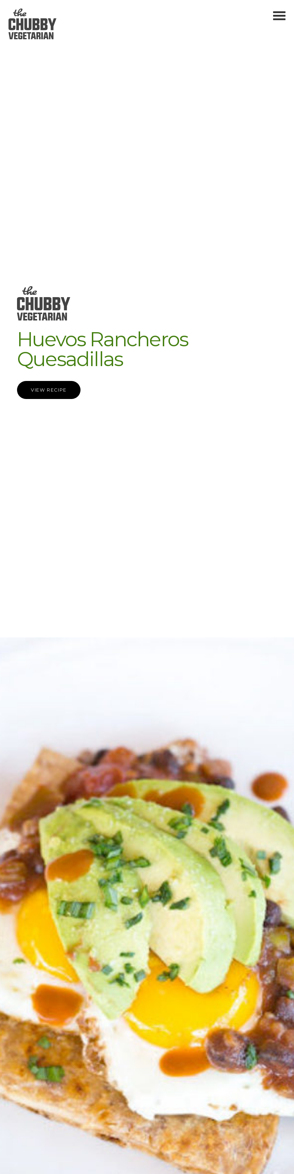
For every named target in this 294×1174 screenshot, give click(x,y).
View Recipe (49, 390)
